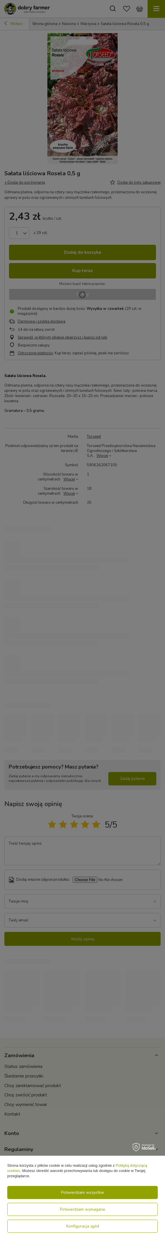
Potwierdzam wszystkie (82, 1192)
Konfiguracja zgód (82, 1226)
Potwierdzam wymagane (82, 1209)
